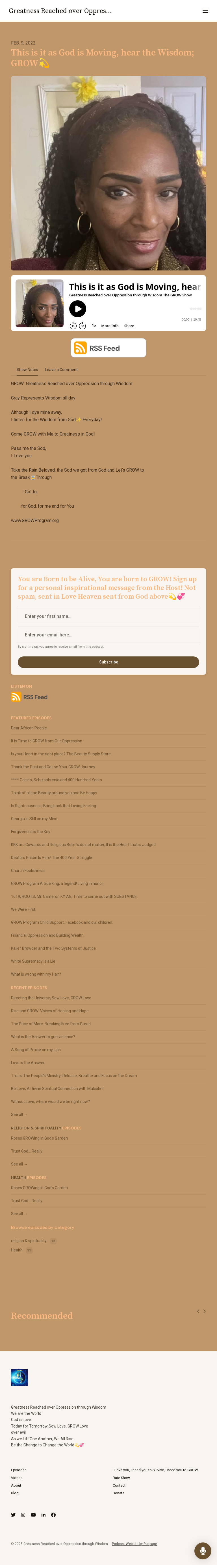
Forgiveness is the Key (30, 831)
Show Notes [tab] (27, 369)
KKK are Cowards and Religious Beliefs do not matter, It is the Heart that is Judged (83, 844)
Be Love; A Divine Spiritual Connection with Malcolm (57, 1088)
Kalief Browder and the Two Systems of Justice (53, 948)
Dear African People (29, 728)
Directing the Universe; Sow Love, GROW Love (51, 998)
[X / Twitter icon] (13, 1515)
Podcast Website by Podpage (134, 1544)
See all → (19, 1114)
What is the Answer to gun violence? (43, 1037)
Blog (15, 1493)
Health (18, 1177)
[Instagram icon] (23, 1515)
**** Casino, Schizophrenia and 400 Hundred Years (56, 780)
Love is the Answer (28, 1062)
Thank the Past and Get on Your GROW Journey (53, 767)
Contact (119, 1485)
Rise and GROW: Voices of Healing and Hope (50, 1011)
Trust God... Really (26, 1151)
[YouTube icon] (33, 1515)
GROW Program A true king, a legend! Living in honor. (57, 883)
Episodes (19, 1470)
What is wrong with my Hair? (36, 974)
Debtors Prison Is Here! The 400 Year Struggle (51, 857)
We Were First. (23, 909)
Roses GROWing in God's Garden (39, 1138)
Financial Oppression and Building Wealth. (47, 935)
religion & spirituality (36, 1128)
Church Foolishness (28, 870)
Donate (118, 1493)
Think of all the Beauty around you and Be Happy (54, 793)
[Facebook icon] (53, 1515)
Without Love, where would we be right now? (50, 1101)
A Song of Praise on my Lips (36, 1049)
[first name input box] (108, 616)
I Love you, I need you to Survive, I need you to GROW (155, 1470)
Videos (17, 1478)
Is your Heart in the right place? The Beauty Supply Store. (61, 754)
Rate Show (121, 1478)
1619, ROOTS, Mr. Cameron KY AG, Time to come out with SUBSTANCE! (74, 896)
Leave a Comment (61, 369)
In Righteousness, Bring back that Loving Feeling (53, 805)
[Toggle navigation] (205, 11)
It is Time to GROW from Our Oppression (46, 741)
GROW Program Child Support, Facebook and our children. (62, 922)
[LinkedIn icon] (43, 1515)
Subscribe (108, 662)
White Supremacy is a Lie (33, 961)
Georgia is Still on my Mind (34, 818)
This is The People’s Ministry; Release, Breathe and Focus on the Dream (74, 1075)
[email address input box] (108, 635)
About (16, 1485)
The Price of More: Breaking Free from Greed (51, 1024)
